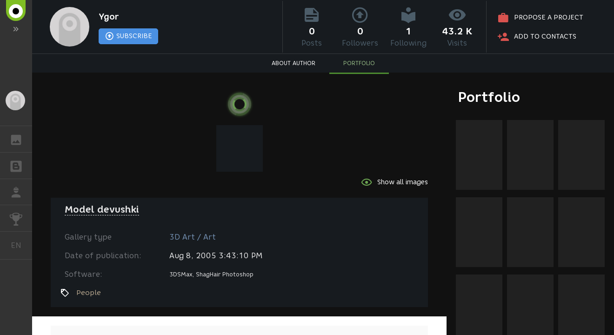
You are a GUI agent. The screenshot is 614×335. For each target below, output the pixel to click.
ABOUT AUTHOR (293, 63)
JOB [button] (20, 192)
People (88, 292)
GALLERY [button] (20, 139)
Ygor (109, 17)
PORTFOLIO (359, 63)
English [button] (19, 245)
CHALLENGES (20, 217)
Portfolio (489, 97)
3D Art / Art (192, 237)
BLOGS (20, 165)
